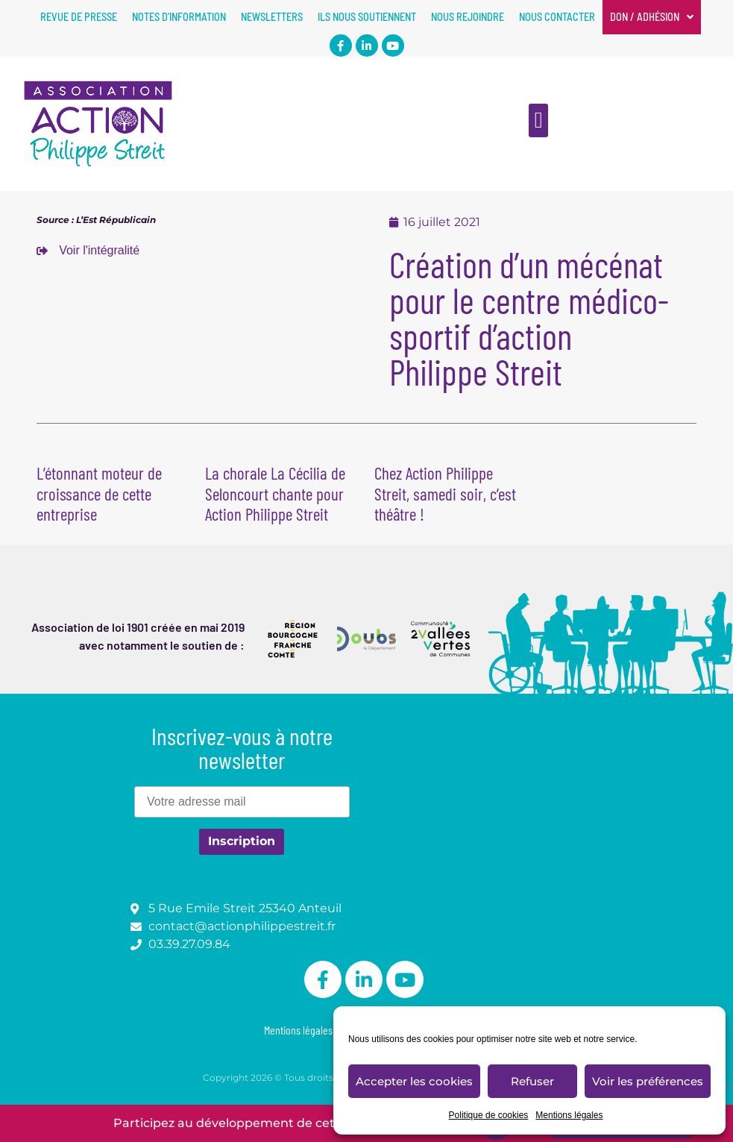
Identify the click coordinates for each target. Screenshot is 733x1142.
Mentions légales (569, 1115)
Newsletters (272, 16)
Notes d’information (179, 16)
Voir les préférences (647, 1081)
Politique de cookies (489, 1115)
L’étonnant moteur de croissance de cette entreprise (99, 493)
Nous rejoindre (467, 16)
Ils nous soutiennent (367, 16)
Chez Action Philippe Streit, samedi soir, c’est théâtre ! (445, 493)
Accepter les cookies (414, 1081)
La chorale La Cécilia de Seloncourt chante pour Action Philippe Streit (275, 493)
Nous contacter (557, 16)
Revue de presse (78, 16)
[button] (538, 120)
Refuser (532, 1081)
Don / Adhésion (651, 17)
